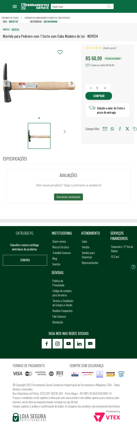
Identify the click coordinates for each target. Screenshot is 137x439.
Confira (25, 260)
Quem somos (59, 241)
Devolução (57, 322)
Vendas (86, 247)
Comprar (99, 96)
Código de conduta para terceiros (62, 293)
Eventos (56, 264)
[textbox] (82, 6)
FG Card (115, 257)
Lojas (84, 241)
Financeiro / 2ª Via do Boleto (122, 249)
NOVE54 (15, 29)
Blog (54, 258)
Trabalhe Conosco (61, 253)
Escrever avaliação (68, 197)
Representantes (90, 263)
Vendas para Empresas (88, 255)
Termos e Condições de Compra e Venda (62, 303)
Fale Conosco (59, 316)
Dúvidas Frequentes (62, 311)
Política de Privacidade (58, 283)
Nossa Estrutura (60, 247)
